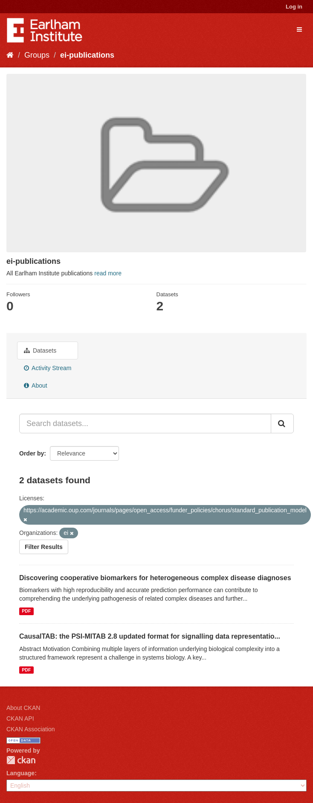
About (35, 385)
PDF (26, 610)
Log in (294, 6)
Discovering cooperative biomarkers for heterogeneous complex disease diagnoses (155, 577)
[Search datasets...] (145, 423)
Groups (36, 55)
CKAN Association (30, 729)
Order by (31, 453)
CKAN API (20, 718)
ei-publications (87, 55)
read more (108, 273)
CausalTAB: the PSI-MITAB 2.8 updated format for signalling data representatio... (149, 636)
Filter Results (44, 546)
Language (20, 773)
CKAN (20, 760)
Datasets (40, 350)
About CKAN (23, 707)
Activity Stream (47, 368)
